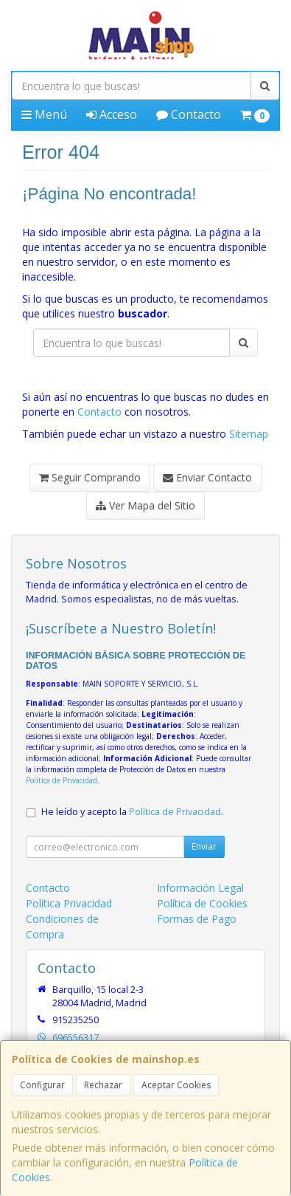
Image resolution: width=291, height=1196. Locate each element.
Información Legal (200, 888)
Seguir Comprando (90, 477)
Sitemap (248, 434)
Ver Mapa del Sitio (145, 505)
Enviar (204, 846)
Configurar (42, 1085)
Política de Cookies (202, 903)
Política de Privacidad (61, 780)
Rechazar (103, 1085)
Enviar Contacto (207, 477)
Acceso (111, 114)
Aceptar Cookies (176, 1085)
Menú (44, 114)
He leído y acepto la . (132, 811)
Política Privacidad (69, 903)
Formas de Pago (196, 919)
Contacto (188, 114)
